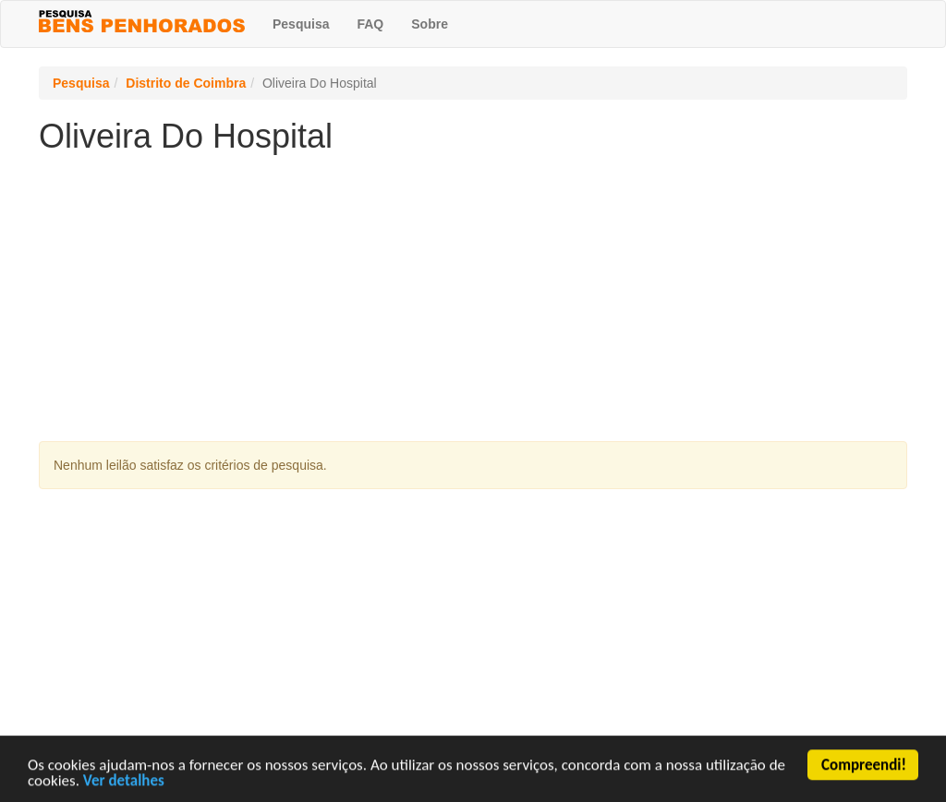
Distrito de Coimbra (186, 83)
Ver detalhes (123, 782)
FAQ (370, 24)
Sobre (429, 24)
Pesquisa (301, 24)
